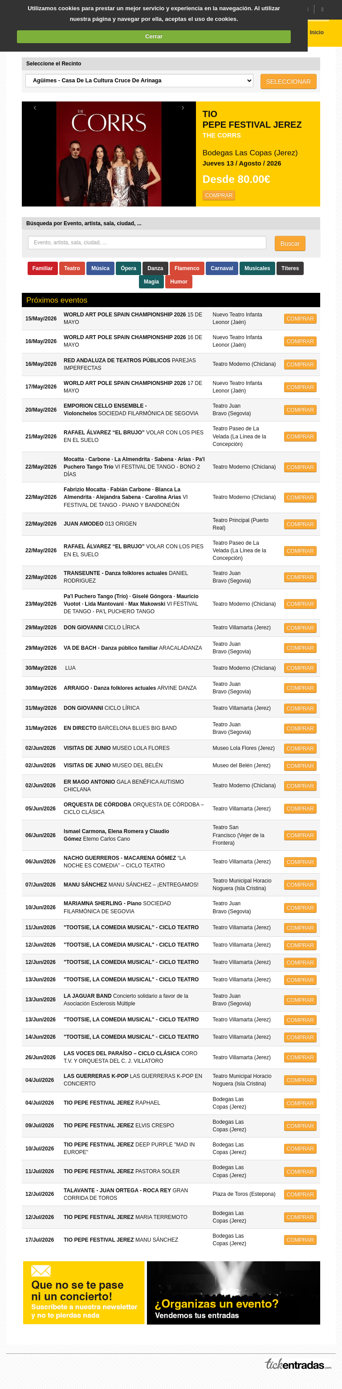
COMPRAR (218, 195)
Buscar (290, 243)
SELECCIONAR (288, 81)
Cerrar (154, 36)
